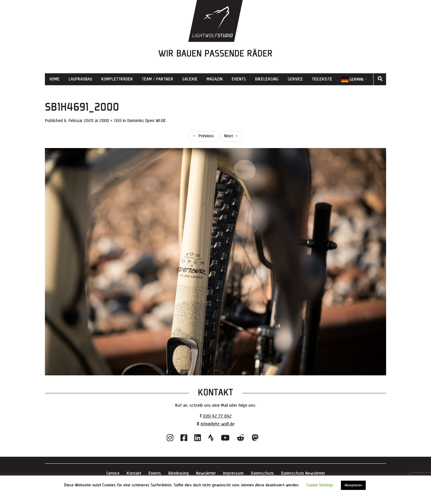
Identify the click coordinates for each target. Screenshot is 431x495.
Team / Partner (157, 79)
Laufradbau (80, 79)
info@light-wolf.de (217, 424)
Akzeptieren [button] (353, 485)
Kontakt (134, 473)
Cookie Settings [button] (319, 485)
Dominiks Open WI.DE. (147, 120)
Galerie (190, 79)
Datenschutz (262, 473)
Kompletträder (117, 79)
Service (295, 79)
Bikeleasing (267, 79)
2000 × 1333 (110, 120)
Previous (203, 136)
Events (239, 79)
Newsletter (206, 473)
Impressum (233, 473)
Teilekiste (322, 79)
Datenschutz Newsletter (303, 473)
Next (231, 136)
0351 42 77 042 (217, 416)
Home (54, 79)
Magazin (215, 79)
